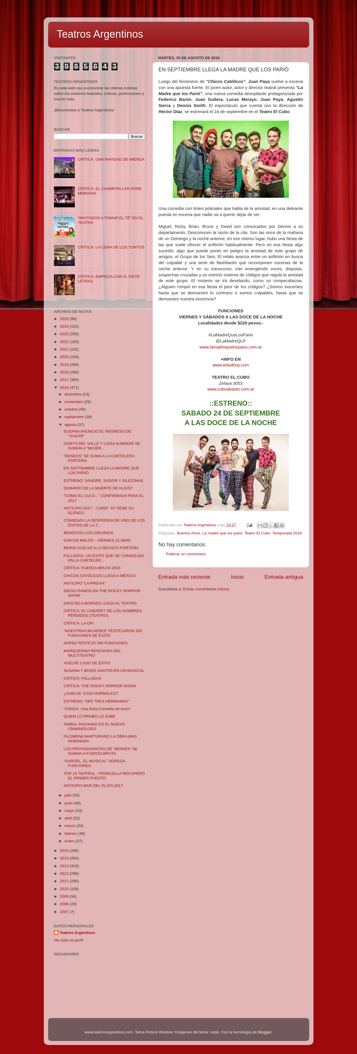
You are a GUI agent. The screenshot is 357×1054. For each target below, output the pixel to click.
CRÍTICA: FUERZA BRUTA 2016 (92, 568)
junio (69, 803)
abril (69, 818)
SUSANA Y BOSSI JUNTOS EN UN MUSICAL (104, 670)
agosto (71, 424)
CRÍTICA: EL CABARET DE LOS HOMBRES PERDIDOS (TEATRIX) (103, 613)
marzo (71, 825)
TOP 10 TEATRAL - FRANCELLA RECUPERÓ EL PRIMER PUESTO (104, 775)
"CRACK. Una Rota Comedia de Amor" (97, 709)
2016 (65, 387)
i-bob (214, 1032)
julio (69, 795)
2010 (65, 889)
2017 (65, 380)
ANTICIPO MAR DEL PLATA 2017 (93, 785)
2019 (65, 364)
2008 (65, 904)
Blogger (264, 1032)
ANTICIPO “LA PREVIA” (85, 583)
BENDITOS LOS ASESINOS (88, 533)
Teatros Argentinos (100, 34)
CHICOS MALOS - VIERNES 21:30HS (97, 540)
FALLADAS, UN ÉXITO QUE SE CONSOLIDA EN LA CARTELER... (104, 558)
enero (70, 841)
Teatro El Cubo (257, 533)
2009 (65, 896)
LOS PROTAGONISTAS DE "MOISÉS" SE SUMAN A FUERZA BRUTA (100, 751)
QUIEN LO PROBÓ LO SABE (89, 716)
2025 (65, 319)
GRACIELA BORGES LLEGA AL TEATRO (100, 603)
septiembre (75, 417)
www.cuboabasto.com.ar (230, 389)
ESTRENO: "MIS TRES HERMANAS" (96, 701)
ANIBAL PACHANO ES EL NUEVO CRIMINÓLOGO (94, 726)
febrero (71, 833)
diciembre (74, 394)
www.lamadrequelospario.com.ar (231, 347)
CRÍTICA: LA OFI (79, 623)
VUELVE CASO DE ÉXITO (87, 663)
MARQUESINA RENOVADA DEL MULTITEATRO (92, 653)
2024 (65, 326)
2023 (65, 334)
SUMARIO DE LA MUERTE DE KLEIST (98, 488)
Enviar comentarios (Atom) (206, 589)
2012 (65, 873)
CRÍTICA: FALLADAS (82, 678)
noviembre (74, 402)
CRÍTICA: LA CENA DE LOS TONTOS (111, 247)
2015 (65, 850)
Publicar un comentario (186, 554)
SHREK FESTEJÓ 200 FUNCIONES (96, 643)
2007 (65, 912)
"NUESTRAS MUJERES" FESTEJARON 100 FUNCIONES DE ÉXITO (103, 633)
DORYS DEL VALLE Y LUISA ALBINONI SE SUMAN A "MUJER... (102, 445)
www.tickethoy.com (231, 365)
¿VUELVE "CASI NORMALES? (91, 693)
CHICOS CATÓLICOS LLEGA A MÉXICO (99, 576)
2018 (65, 372)
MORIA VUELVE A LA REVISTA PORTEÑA (101, 548)
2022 (65, 342)
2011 (65, 881)
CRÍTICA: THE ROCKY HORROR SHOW (100, 686)
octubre (72, 409)
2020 (65, 357)
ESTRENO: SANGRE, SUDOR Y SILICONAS (103, 480)
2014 (65, 858)
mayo (70, 810)
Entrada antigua (283, 577)
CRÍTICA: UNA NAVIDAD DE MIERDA (111, 159)
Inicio (237, 577)
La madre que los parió (222, 533)
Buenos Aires (188, 533)
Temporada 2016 (287, 533)
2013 (65, 866)
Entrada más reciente (184, 577)
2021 (65, 349)
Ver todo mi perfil (68, 940)
